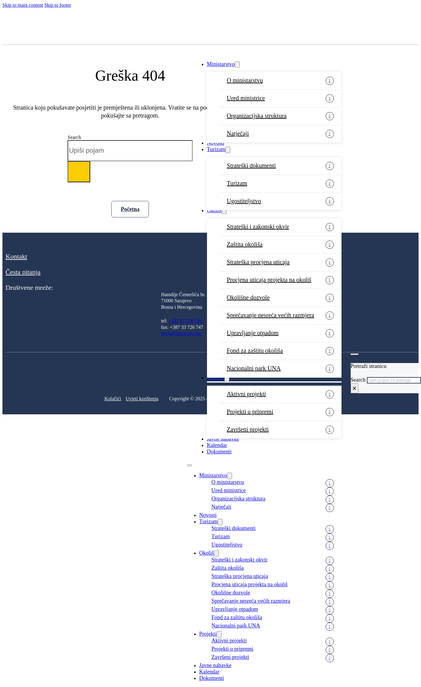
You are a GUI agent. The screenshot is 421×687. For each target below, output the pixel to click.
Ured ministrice (246, 98)
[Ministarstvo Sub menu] (237, 64)
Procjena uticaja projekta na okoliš (269, 279)
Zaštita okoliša (245, 244)
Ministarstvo (221, 64)
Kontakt (16, 256)
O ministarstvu (245, 80)
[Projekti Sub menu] (219, 634)
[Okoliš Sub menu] (224, 211)
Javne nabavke (223, 439)
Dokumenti (219, 452)
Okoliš (214, 210)
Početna (130, 209)
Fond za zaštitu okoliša (255, 350)
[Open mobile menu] (189, 465)
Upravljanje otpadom (253, 332)
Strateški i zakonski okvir (258, 226)
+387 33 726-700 (185, 320)
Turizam (216, 149)
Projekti (208, 634)
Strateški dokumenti (251, 165)
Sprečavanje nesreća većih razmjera (270, 315)
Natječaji (238, 133)
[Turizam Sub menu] (227, 150)
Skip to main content (22, 5)
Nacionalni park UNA (236, 626)
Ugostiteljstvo (244, 201)
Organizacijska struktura (257, 115)
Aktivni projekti (229, 641)
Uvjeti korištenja (142, 398)
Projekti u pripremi (250, 411)
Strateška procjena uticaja (258, 262)
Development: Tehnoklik (270, 404)
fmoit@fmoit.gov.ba (181, 333)
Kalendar (217, 445)
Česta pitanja (23, 272)
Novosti (215, 143)
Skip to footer (57, 5)
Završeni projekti (248, 429)
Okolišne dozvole (248, 297)
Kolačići (113, 398)
